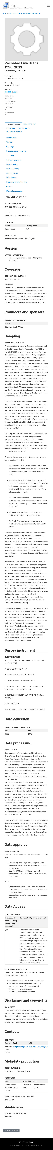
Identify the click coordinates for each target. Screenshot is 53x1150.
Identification (11, 138)
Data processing (12, 169)
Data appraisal (12, 173)
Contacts (9, 186)
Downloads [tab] (10, 128)
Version (9, 142)
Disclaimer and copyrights (16, 182)
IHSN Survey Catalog (26, 1142)
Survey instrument (13, 160)
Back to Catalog (11, 1130)
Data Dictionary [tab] (29, 124)
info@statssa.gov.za (20, 1047)
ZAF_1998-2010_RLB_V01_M (31, 13)
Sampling (10, 155)
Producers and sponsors (16, 151)
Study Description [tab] (13, 124)
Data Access (11, 178)
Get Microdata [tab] (24, 128)
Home (5, 13)
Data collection (12, 164)
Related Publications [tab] (14, 132)
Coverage (10, 147)
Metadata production (14, 191)
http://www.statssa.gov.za (39, 1047)
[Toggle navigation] (48, 6)
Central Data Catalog (15, 13)
